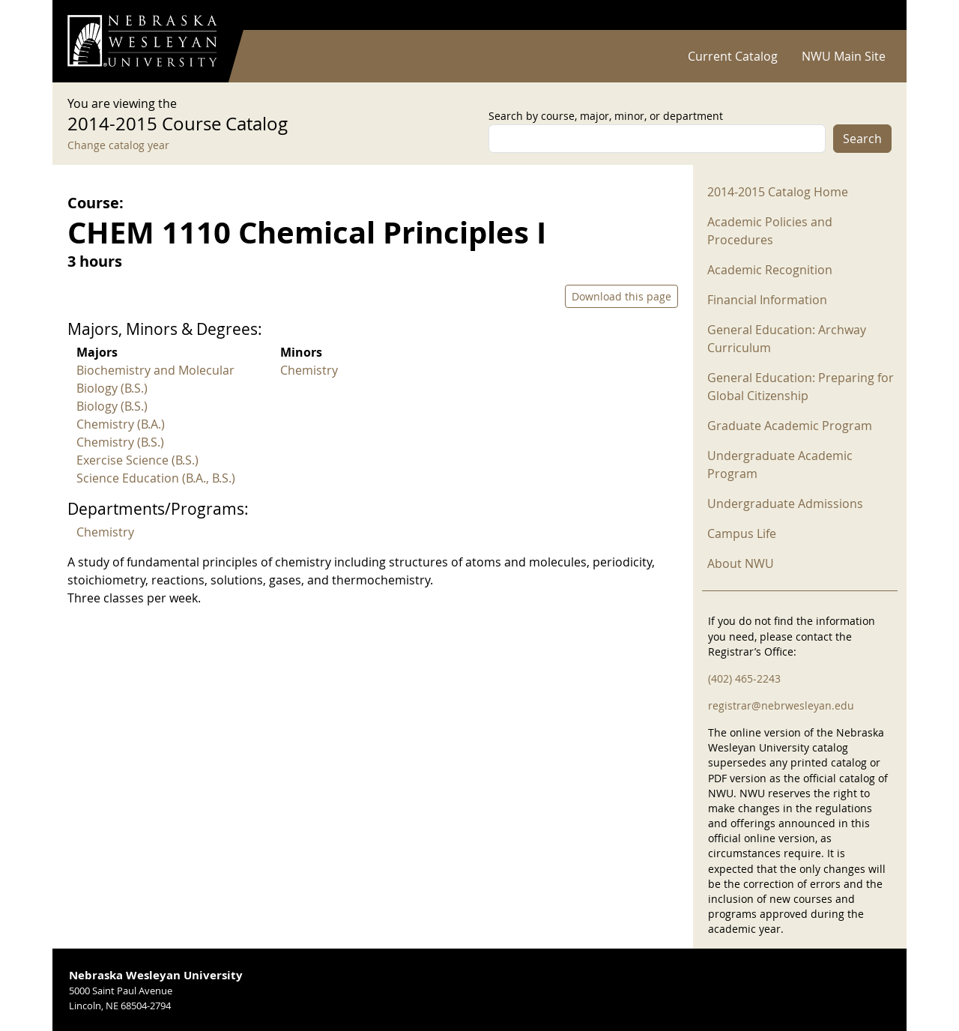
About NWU (740, 563)
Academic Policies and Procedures (769, 231)
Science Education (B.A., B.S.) (155, 478)
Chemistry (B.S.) (120, 442)
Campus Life (741, 533)
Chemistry (309, 370)
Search (862, 138)
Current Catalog (733, 56)
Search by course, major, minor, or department (605, 116)
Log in (872, 15)
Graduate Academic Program (789, 425)
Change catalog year (118, 145)
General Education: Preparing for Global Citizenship (800, 386)
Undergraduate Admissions (785, 503)
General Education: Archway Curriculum (786, 338)
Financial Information (767, 299)
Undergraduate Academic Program (780, 464)
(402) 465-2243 (744, 678)
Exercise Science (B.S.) (137, 460)
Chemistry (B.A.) (120, 424)
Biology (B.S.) (112, 406)
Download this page (621, 296)
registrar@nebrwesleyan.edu (781, 705)
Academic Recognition (769, 269)
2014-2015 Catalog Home (777, 192)
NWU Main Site (844, 56)
